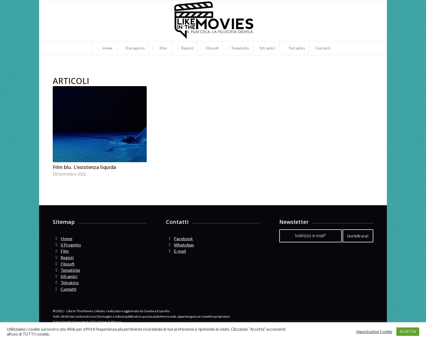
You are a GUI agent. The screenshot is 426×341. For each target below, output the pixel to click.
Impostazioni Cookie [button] (374, 331)
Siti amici (69, 276)
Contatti (68, 289)
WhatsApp (184, 244)
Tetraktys (70, 282)
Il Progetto (71, 244)
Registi (67, 257)
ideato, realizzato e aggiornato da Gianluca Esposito (133, 311)
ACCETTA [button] (408, 331)
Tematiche (70, 270)
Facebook (183, 238)
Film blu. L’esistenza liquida (84, 167)
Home (66, 238)
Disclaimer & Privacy (107, 322)
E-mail (180, 251)
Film (65, 251)
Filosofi (68, 263)
